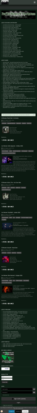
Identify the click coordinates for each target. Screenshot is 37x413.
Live (14, 217)
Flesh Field (29, 123)
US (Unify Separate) (16, 151)
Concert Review (5, 151)
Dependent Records (11, 123)
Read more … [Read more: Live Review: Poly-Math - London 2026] (4, 238)
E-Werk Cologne (19, 280)
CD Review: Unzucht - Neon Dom (9, 247)
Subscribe (4, 382)
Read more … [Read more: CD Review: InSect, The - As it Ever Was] (4, 203)
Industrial (24, 123)
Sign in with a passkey (19, 399)
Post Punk (13, 187)
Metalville (19, 252)
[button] (2, 140)
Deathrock (18, 187)
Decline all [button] (18, 411)
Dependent (18, 123)
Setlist (10, 151)
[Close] (33, 115)
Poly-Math (4, 219)
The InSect (23, 187)
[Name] (6, 377)
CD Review (4, 123)
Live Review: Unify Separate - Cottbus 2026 (12, 146)
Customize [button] (25, 411)
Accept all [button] (11, 411)
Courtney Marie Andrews (6, 282)
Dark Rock (14, 252)
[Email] (6, 379)
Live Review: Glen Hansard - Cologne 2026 (11, 275)
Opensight (18, 217)
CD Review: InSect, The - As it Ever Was (11, 182)
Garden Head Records (6, 189)
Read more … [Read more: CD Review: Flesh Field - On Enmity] (4, 137)
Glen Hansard (26, 280)
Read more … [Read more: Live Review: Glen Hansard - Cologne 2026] (4, 300)
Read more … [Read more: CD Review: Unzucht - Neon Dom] (4, 266)
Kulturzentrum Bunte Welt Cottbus (8, 153)
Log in (18, 402)
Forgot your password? (7, 405)
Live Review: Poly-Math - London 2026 (10, 212)
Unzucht (9, 252)
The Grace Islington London (26, 217)
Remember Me (6, 395)
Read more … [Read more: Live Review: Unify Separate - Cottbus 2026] (4, 173)
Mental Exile (31, 151)
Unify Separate (24, 151)
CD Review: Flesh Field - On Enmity (9, 118)
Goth (8, 187)
